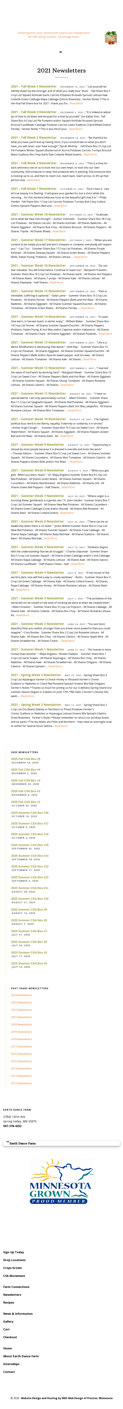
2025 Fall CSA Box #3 (25, 780)
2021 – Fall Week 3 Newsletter (34, 137)
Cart (6, 1329)
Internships (11, 1364)
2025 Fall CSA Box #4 (25, 769)
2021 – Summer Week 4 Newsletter (37, 572)
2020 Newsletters (21, 1024)
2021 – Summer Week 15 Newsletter (38, 291)
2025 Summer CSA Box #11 (29, 888)
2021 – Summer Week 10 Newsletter (38, 419)
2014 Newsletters (21, 1068)
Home (7, 1348)
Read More (76, 103)
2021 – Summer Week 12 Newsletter (38, 368)
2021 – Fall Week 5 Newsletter (34, 86)
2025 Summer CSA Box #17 (29, 823)
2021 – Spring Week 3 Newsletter (36, 675)
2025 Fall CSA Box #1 (25, 802)
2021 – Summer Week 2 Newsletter (37, 624)
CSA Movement (14, 1276)
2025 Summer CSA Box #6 (29, 941)
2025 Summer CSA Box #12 (29, 877)
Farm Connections (16, 1287)
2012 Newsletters (21, 1083)
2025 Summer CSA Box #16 (29, 834)
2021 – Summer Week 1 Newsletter (37, 649)
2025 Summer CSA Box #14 (29, 855)
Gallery (8, 1321)
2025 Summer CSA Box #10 (29, 898)
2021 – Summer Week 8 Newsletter (37, 470)
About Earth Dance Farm (21, 1356)
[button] (61, 52)
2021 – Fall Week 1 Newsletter (34, 188)
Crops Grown (12, 1268)
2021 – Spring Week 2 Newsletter (36, 704)
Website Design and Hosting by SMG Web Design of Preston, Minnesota (67, 1398)
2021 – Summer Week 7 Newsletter (37, 496)
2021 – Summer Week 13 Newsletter (38, 342)
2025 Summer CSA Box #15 (29, 845)
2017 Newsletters (21, 1046)
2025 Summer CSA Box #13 (29, 866)
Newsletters (12, 1295)
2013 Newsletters (21, 1076)
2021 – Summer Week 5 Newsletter (37, 547)
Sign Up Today (13, 1252)
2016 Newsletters (21, 1054)
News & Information (18, 1314)
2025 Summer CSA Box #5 (29, 952)
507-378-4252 (12, 1126)
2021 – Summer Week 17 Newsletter (38, 240)
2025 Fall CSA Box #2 (25, 791)
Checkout (10, 1337)
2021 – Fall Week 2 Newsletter (34, 163)
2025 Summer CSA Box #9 (29, 909)
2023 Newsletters (21, 1002)
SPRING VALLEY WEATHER (61, 1227)
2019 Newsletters (21, 1032)
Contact (9, 1372)
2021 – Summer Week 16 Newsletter (38, 265)
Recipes (8, 1302)
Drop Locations (14, 1260)
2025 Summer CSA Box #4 (29, 963)
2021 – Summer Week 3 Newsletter (37, 598)
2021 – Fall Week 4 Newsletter (34, 112)
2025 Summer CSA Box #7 (29, 931)
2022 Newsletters (21, 1010)
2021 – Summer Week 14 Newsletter (38, 316)
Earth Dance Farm (61, 13)
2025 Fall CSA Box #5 (25, 759)
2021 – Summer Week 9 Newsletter (37, 444)
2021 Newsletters (21, 1017)
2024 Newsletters (21, 995)
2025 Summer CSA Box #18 (29, 812)
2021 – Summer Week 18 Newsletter (38, 214)
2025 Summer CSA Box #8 (29, 920)
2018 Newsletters (21, 1039)
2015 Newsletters (21, 1061)
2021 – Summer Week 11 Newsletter (38, 393)
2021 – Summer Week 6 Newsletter (37, 521)
